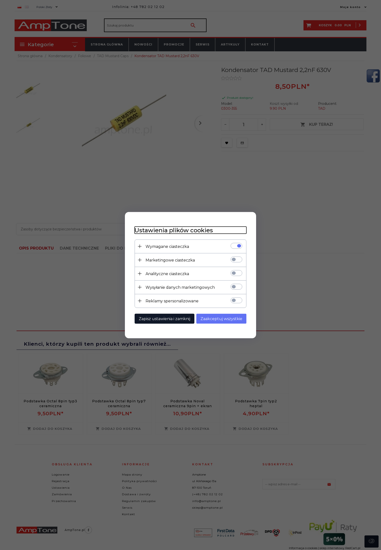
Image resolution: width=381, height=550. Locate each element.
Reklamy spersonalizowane (172, 300)
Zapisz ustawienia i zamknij (164, 318)
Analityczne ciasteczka (167, 273)
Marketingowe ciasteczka (170, 260)
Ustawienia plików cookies (174, 230)
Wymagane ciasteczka (167, 246)
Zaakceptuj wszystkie (221, 318)
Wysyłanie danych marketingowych (180, 287)
